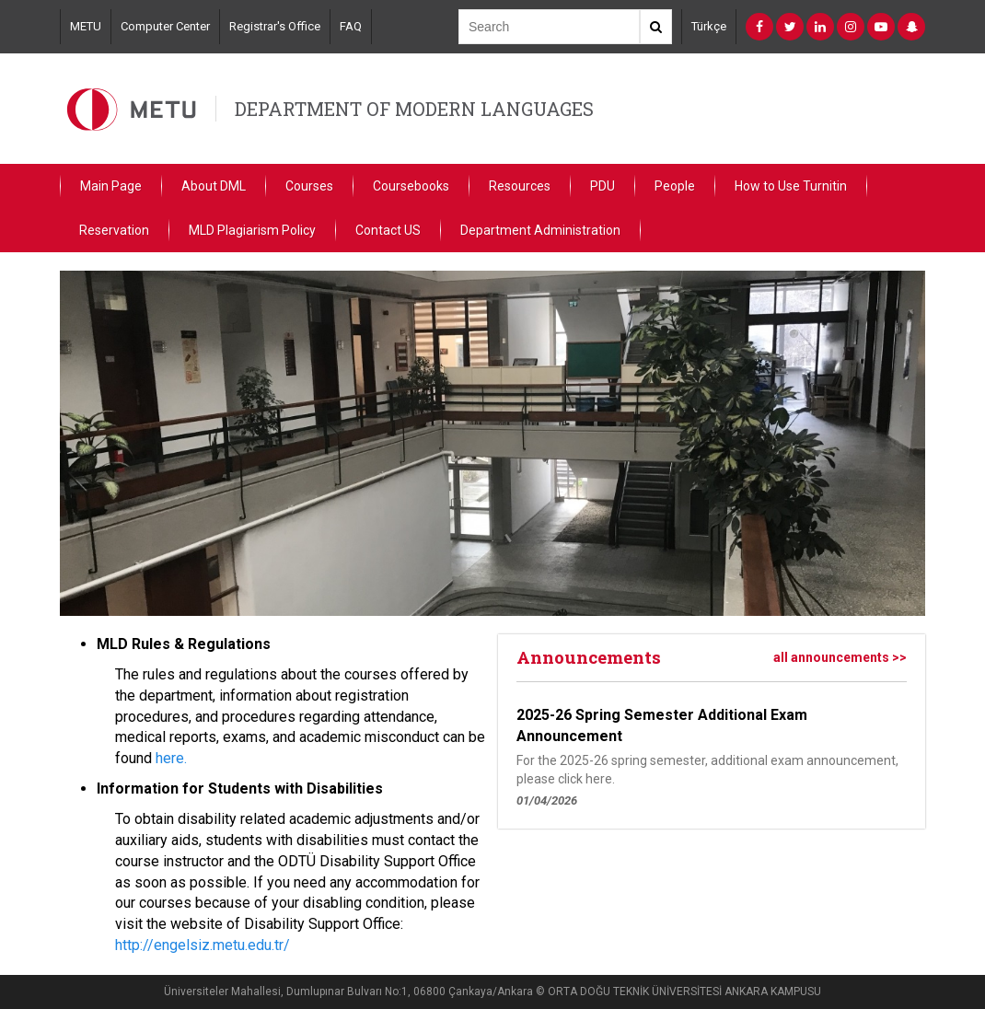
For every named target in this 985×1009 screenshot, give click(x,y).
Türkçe (708, 26)
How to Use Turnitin (791, 186)
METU (85, 26)
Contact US (388, 230)
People (675, 186)
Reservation (114, 230)
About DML (213, 186)
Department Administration (540, 230)
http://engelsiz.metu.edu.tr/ (202, 945)
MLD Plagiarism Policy (252, 230)
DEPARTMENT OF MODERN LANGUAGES (414, 109)
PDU (602, 186)
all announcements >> (840, 657)
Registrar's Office (274, 26)
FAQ (351, 26)
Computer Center (165, 26)
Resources (519, 186)
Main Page (111, 186)
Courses (309, 186)
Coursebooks (411, 186)
